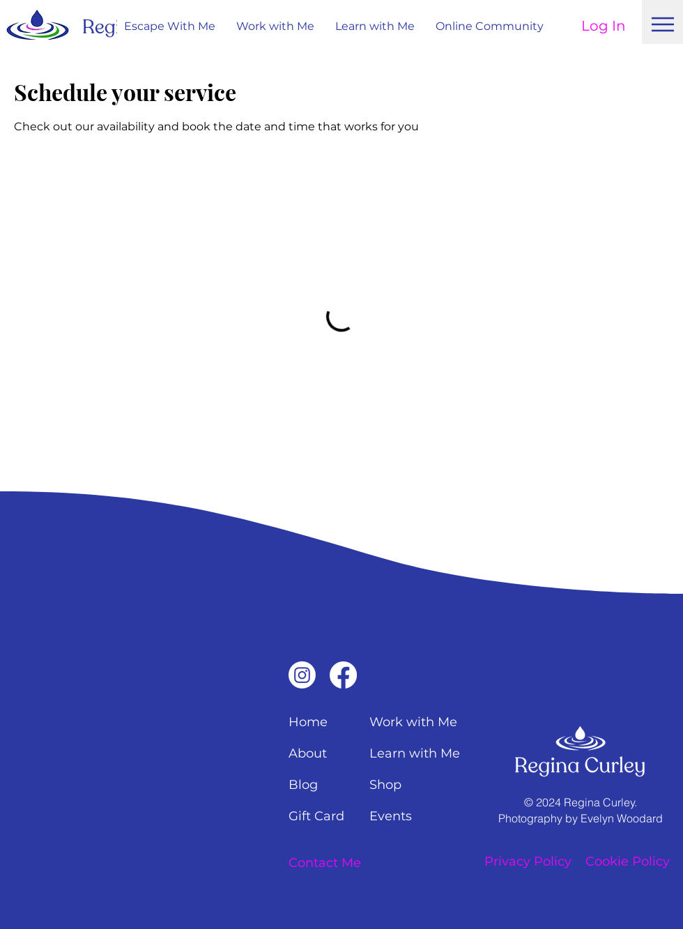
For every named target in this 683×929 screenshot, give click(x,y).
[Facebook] (343, 675)
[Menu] (662, 24)
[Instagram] (302, 675)
